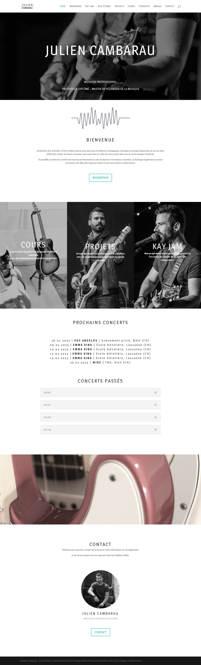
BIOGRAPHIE (75, 6)
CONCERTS (144, 6)
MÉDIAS (157, 6)
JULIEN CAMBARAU (101, 50)
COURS (131, 6)
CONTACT (170, 6)
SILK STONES (104, 6)
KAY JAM (89, 6)
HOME (63, 6)
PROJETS (119, 6)
